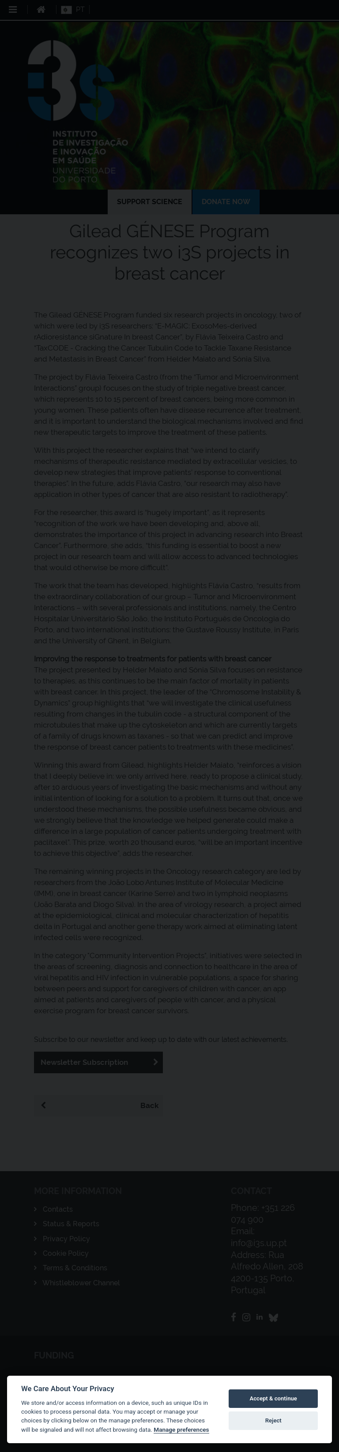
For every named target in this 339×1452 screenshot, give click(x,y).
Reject (273, 1420)
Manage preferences (181, 1429)
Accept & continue (273, 1398)
